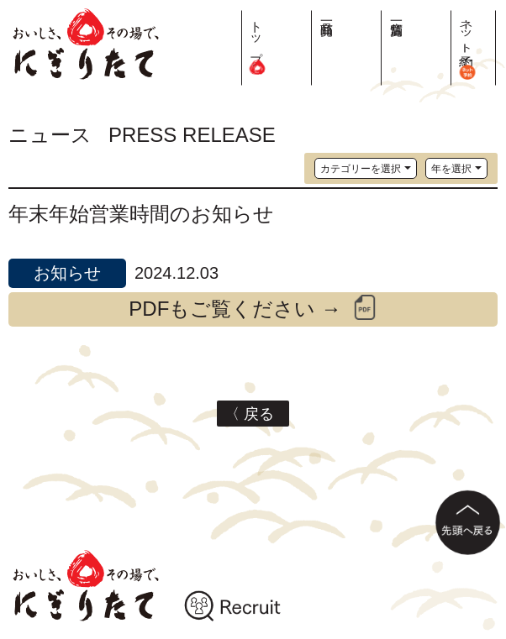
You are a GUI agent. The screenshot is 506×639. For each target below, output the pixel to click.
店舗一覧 (447, 14)
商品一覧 (415, 14)
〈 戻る (253, 414)
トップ (384, 42)
